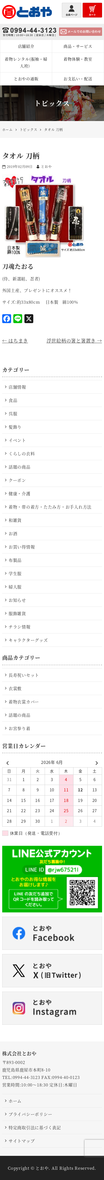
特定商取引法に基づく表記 (35, 1127)
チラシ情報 (20, 627)
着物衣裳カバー (24, 702)
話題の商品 (20, 467)
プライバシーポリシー (30, 1114)
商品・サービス (78, 46)
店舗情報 (17, 387)
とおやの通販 (26, 78)
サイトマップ (22, 1141)
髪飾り (15, 427)
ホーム (15, 1101)
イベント (17, 440)
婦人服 (15, 587)
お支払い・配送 (78, 78)
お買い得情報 (22, 547)
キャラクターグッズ (28, 640)
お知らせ (17, 600)
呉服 (13, 413)
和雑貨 (15, 520)
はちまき (15, 340)
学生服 (15, 573)
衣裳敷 (15, 688)
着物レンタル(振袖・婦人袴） (26, 62)
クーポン (17, 480)
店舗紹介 (26, 46)
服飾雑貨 (17, 613)
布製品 (15, 560)
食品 (13, 400)
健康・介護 (20, 493)
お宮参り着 (20, 728)
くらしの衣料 (22, 453)
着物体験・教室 (78, 59)
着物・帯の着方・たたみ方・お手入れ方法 (50, 507)
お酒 (13, 533)
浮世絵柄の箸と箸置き (74, 340)
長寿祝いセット (24, 675)
